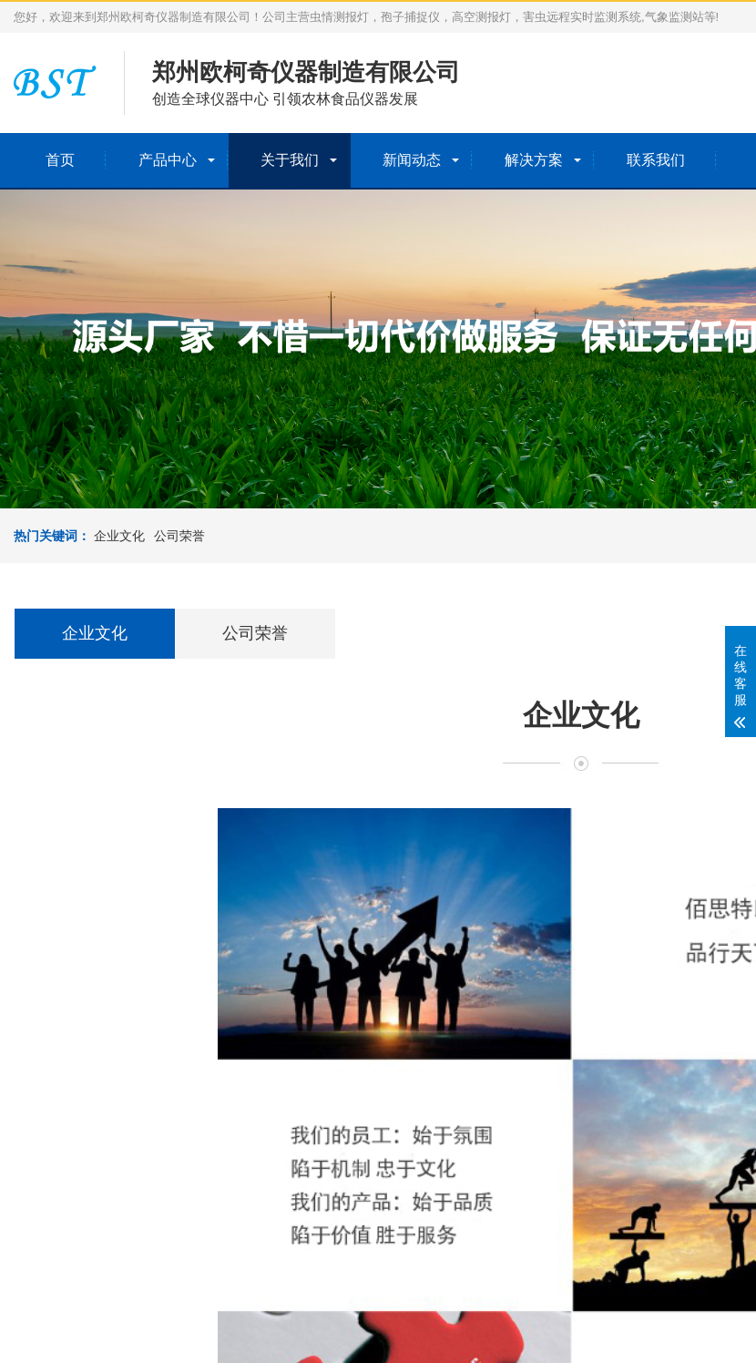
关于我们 (290, 160)
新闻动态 (412, 160)
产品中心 (167, 160)
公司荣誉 (179, 535)
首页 (60, 160)
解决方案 (534, 160)
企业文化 (119, 535)
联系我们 (656, 160)
